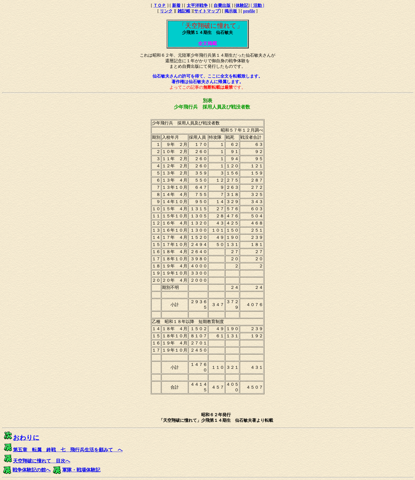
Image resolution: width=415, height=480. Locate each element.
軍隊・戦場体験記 (81, 470)
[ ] (257, 5)
